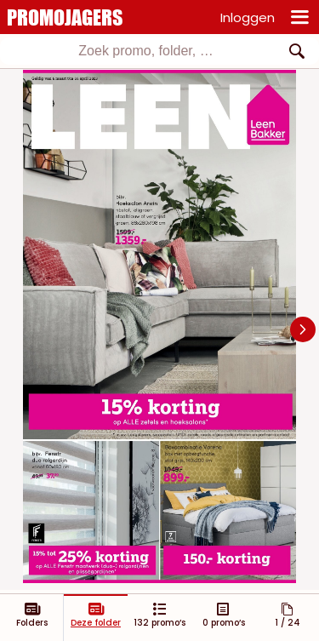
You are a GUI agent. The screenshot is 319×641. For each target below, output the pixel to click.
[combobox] (159, 51)
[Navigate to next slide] (303, 329)
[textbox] (145, 51)
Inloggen (247, 17)
